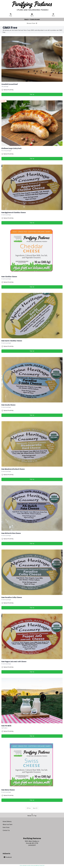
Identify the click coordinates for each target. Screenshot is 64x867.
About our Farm (7, 824)
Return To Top (32, 815)
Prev (29, 808)
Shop (11, 15)
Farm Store (6, 827)
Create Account (35, 19)
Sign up (32, 94)
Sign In (32, 15)
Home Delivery (7, 821)
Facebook (8, 857)
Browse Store (32, 23)
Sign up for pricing (8, 90)
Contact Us (6, 830)
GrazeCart (41, 865)
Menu (53, 15)
